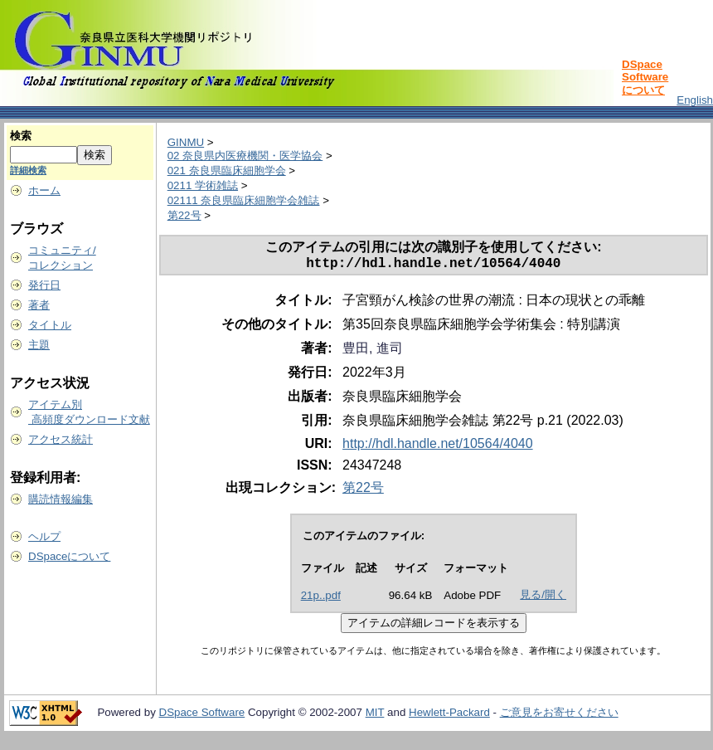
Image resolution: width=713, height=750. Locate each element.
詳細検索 (28, 170)
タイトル (49, 325)
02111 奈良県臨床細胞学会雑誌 (243, 200)
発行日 (44, 285)
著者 (39, 305)
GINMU (185, 142)
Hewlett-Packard (449, 715)
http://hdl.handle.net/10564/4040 (437, 447)
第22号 (184, 215)
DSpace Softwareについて (645, 77)
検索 (21, 135)
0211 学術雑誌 (202, 185)
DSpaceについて (69, 556)
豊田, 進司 (372, 351)
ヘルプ (44, 536)
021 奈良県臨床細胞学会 (226, 170)
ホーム (44, 190)
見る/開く (543, 598)
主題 (39, 344)
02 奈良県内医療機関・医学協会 (245, 155)
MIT (375, 715)
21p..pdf (321, 598)
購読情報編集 (60, 499)
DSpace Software (202, 715)
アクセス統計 (60, 439)
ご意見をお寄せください (559, 715)
